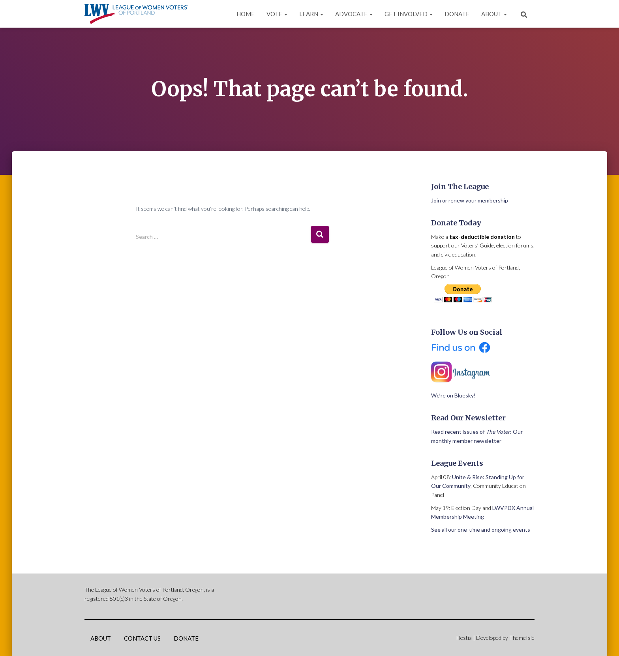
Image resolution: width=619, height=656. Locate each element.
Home (245, 13)
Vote (276, 13)
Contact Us (142, 638)
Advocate (354, 13)
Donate (457, 13)
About (494, 13)
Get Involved (409, 13)
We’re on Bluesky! (453, 395)
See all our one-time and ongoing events (480, 529)
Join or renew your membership (469, 200)
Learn (311, 13)
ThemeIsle (522, 637)
